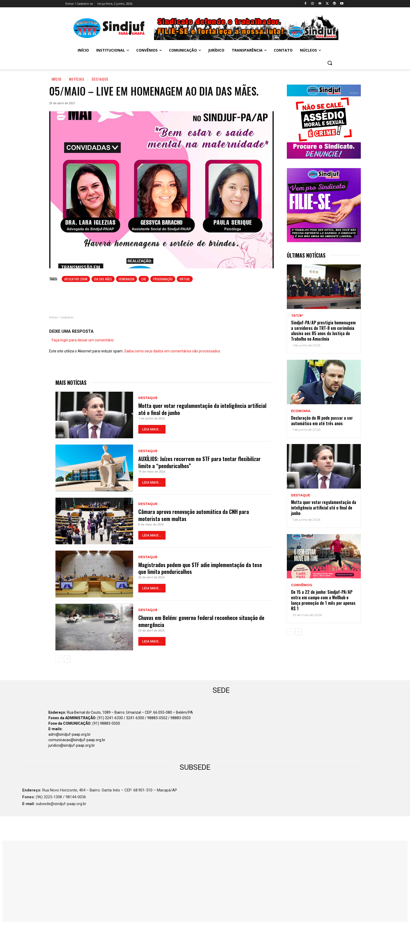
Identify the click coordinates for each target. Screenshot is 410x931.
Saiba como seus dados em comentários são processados (172, 351)
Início (56, 79)
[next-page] (67, 659)
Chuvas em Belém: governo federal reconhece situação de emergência (201, 621)
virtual (184, 279)
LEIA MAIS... (152, 429)
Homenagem (126, 279)
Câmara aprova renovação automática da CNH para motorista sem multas (193, 515)
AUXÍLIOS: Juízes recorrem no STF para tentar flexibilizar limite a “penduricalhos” (199, 462)
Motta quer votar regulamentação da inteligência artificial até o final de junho (202, 409)
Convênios (301, 585)
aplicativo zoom (75, 279)
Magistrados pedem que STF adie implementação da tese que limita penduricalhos (200, 568)
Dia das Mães (103, 279)
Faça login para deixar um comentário (83, 340)
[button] (329, 63)
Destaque (100, 79)
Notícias (76, 79)
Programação (163, 279)
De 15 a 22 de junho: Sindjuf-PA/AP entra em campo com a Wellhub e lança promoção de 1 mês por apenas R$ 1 (323, 600)
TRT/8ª (297, 315)
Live (143, 279)
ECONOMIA (300, 411)
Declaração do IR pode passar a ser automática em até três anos (322, 420)
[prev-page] (58, 659)
